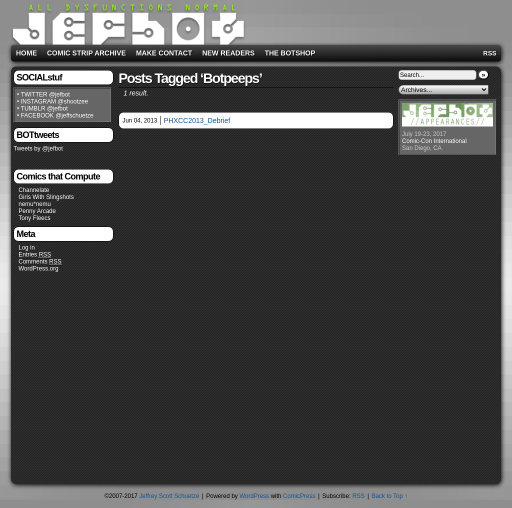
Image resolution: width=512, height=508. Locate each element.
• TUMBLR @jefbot (42, 108)
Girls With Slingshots (46, 197)
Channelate (33, 190)
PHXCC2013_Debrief (197, 120)
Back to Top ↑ (390, 496)
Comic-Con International (434, 141)
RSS (489, 53)
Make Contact (164, 53)
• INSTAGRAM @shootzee (52, 101)
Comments (40, 262)
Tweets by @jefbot (38, 148)
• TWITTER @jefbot (43, 94)
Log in (26, 247)
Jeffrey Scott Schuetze (170, 496)
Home (26, 53)
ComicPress (299, 496)
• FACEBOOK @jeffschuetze (55, 115)
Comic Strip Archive (86, 53)
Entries (34, 254)
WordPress (254, 496)
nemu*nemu (34, 204)
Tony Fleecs (34, 218)
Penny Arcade (37, 211)
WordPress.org (38, 268)
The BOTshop (289, 53)
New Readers (228, 53)
